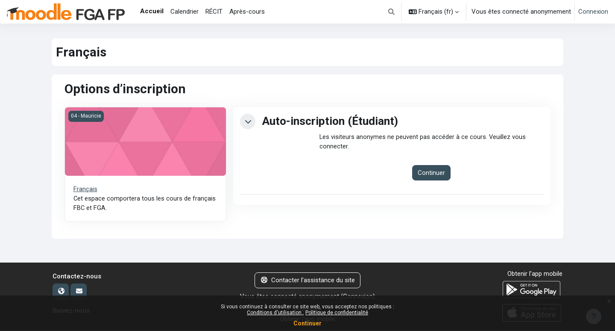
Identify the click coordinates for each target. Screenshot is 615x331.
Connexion (593, 11)
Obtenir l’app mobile (534, 274)
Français (85, 189)
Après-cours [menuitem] (247, 11)
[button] (392, 12)
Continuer (307, 323)
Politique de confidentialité (336, 313)
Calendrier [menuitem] (184, 11)
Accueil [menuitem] (152, 11)
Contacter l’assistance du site (307, 281)
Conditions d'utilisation (275, 313)
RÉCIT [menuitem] (214, 11)
